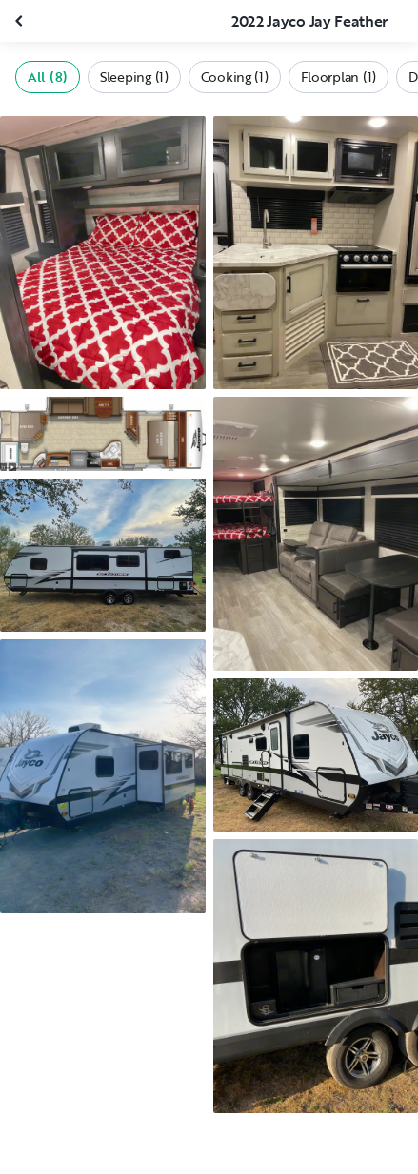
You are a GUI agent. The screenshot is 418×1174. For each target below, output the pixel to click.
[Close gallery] (21, 21)
